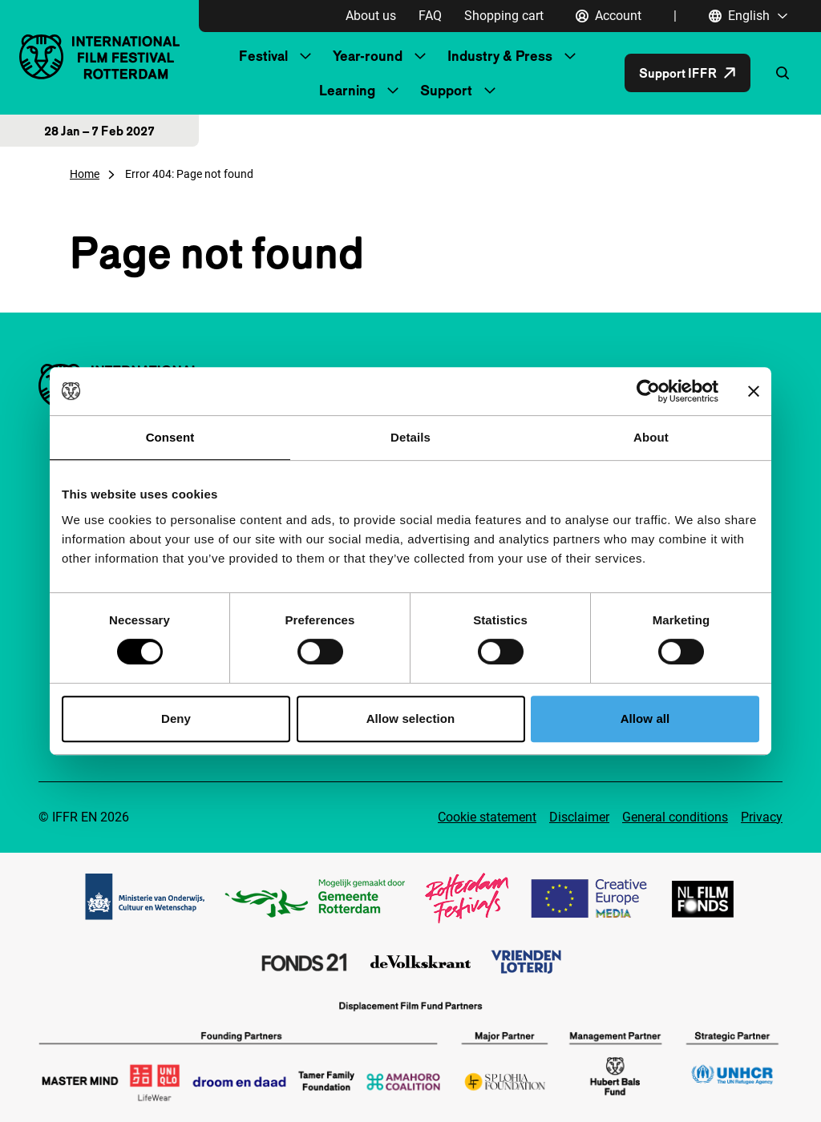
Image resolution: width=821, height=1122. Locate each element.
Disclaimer (579, 817)
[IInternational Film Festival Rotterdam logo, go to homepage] (99, 56)
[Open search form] (782, 73)
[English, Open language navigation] (749, 16)
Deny (176, 718)
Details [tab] (410, 437)
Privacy (762, 817)
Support (446, 90)
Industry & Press (499, 55)
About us (371, 15)
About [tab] (651, 437)
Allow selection (410, 718)
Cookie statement (487, 817)
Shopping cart (504, 15)
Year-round (367, 55)
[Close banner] (753, 391)
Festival (263, 55)
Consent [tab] (170, 437)
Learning (347, 90)
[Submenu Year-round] (420, 56)
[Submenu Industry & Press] (570, 56)
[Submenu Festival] (305, 56)
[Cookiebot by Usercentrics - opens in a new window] (648, 391)
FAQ (430, 15)
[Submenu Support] (489, 90)
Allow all (645, 718)
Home (84, 173)
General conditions (675, 817)
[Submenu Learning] (392, 90)
